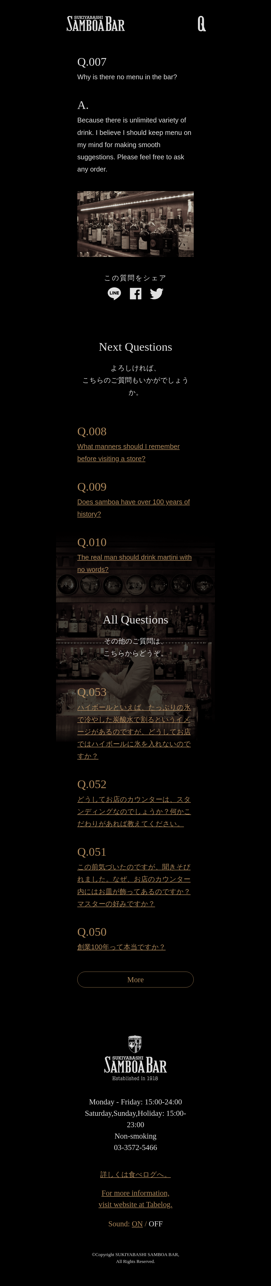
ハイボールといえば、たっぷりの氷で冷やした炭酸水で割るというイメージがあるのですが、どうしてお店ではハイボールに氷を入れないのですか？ (134, 732)
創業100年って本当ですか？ (121, 947)
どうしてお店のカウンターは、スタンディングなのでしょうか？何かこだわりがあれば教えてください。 (134, 811)
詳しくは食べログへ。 (135, 1174)
